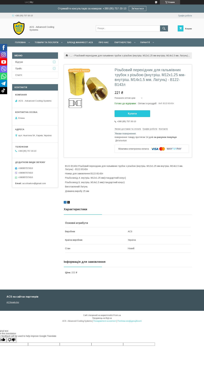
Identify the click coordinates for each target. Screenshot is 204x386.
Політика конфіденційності (129, 321)
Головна (20, 42)
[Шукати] (164, 28)
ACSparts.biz (13, 302)
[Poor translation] (12, 340)
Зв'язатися (137, 8)
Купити (132, 113)
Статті (18, 75)
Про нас (104, 42)
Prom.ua (117, 315)
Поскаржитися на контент (104, 321)
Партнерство (122, 42)
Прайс (18, 68)
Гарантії (145, 42)
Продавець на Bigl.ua (102, 318)
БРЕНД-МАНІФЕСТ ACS (80, 42)
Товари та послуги (46, 42)
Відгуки (19, 62)
